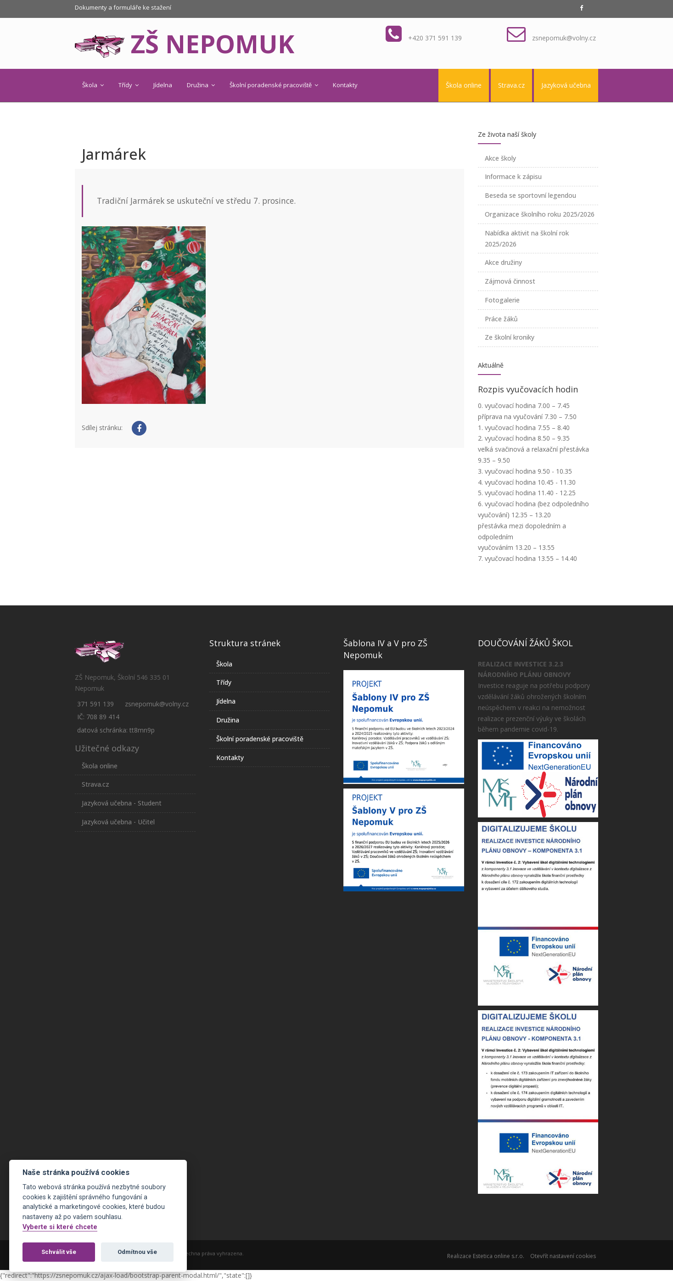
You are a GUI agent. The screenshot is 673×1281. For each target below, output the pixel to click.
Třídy (128, 85)
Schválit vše (58, 1251)
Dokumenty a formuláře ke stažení (123, 7)
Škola (93, 85)
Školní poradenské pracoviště (274, 85)
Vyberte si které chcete (59, 1227)
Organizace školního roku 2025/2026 (539, 214)
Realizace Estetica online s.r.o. (485, 1256)
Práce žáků (501, 318)
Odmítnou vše (137, 1251)
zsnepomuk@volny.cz (564, 38)
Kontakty (345, 85)
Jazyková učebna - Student (122, 803)
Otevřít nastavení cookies (563, 1256)
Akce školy (500, 158)
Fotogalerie (502, 300)
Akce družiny (503, 262)
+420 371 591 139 (435, 38)
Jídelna (162, 85)
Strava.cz (511, 85)
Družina (201, 85)
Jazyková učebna (566, 85)
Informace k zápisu (513, 176)
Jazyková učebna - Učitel (118, 821)
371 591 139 (95, 703)
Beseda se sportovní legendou (530, 195)
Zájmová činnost (510, 281)
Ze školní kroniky (509, 337)
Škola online (464, 85)
